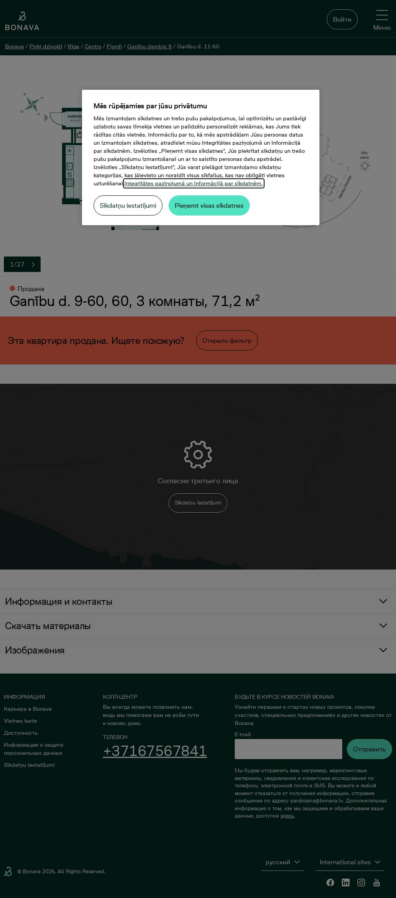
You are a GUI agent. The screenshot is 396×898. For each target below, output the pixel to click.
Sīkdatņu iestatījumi (128, 205)
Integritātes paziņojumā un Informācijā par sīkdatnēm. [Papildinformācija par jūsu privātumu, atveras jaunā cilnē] (194, 183)
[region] (200, 157)
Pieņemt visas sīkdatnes (209, 205)
